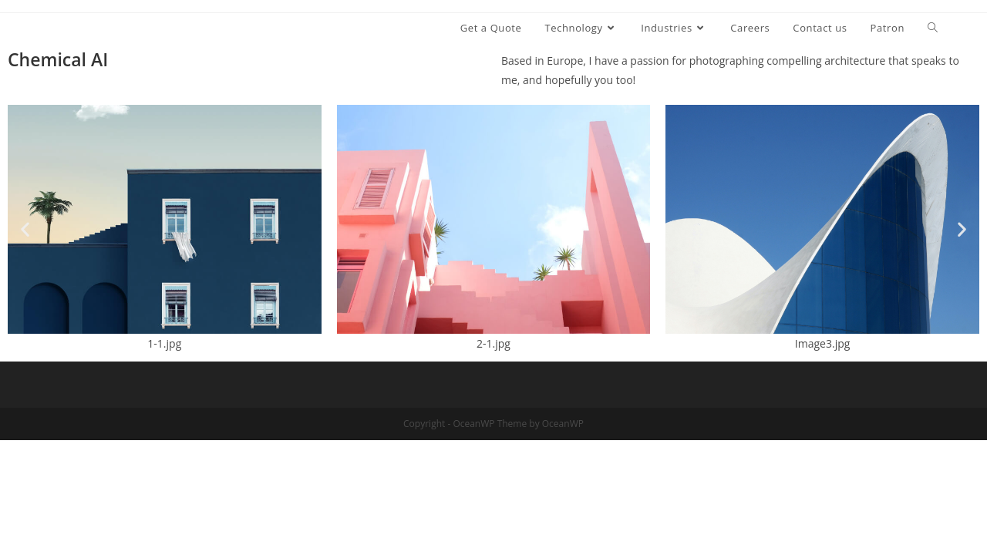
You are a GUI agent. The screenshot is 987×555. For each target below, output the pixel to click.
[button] (25, 229)
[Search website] (932, 27)
